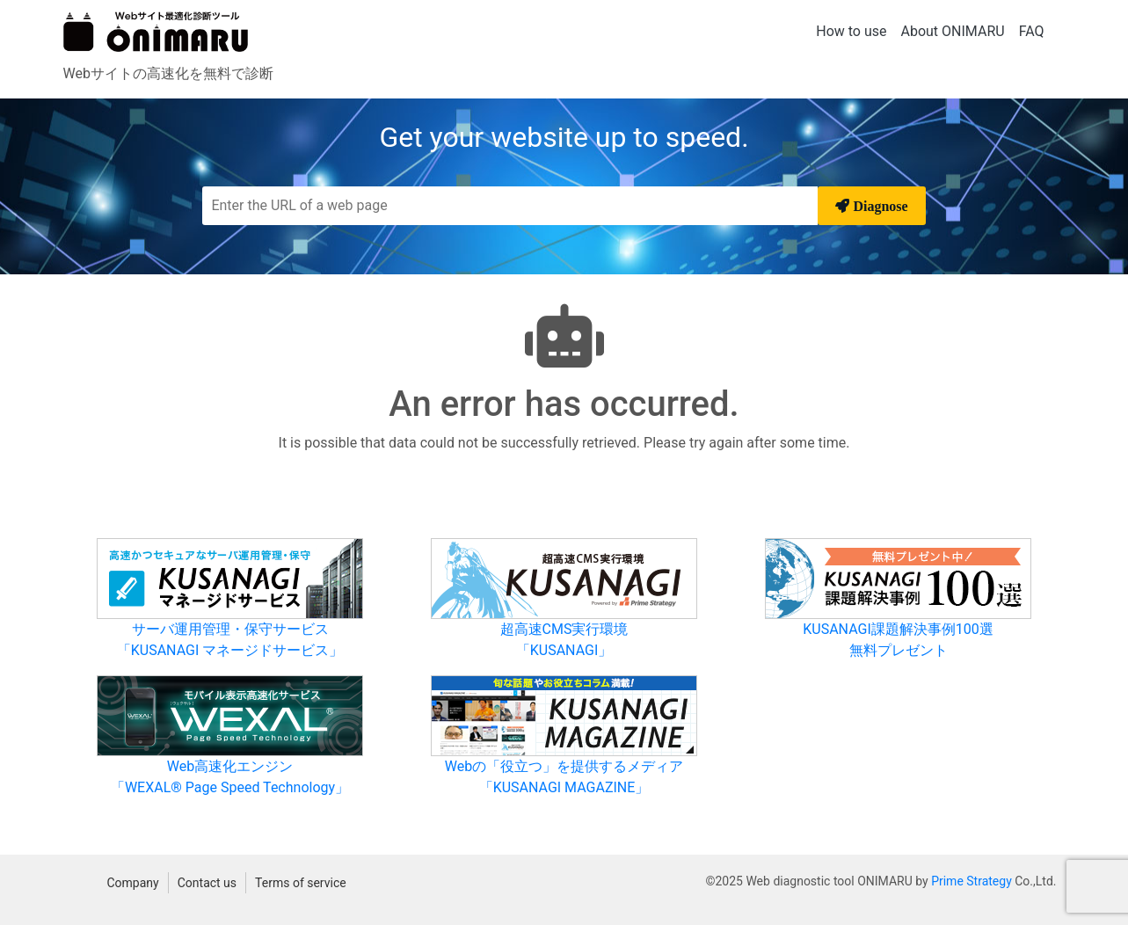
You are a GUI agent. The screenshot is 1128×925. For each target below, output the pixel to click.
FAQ (1031, 31)
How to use (851, 31)
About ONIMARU (953, 31)
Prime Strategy (971, 881)
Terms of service (300, 883)
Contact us (207, 883)
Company (133, 883)
